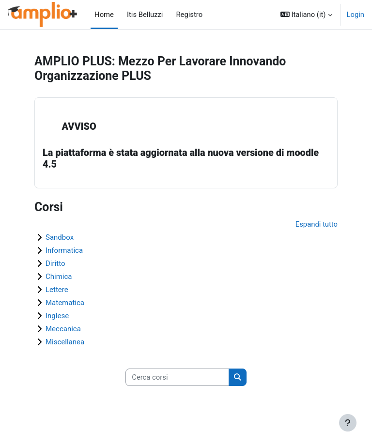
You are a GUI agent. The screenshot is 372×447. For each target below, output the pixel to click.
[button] (306, 14)
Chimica (59, 276)
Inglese (57, 315)
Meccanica (63, 328)
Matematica (65, 302)
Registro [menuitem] (186, 14)
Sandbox (60, 237)
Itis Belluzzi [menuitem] (142, 14)
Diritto (55, 263)
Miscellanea (65, 342)
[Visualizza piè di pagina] (347, 423)
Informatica (64, 250)
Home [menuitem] (104, 14)
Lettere (57, 289)
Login (356, 14)
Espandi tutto (316, 224)
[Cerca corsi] (177, 377)
